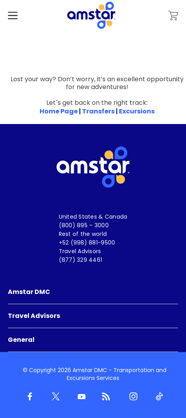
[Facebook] (28, 397)
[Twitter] (54, 397)
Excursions (137, 111)
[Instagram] (132, 397)
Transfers (98, 111)
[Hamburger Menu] (13, 27)
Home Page (59, 111)
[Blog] (106, 397)
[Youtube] (80, 397)
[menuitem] (93, 292)
